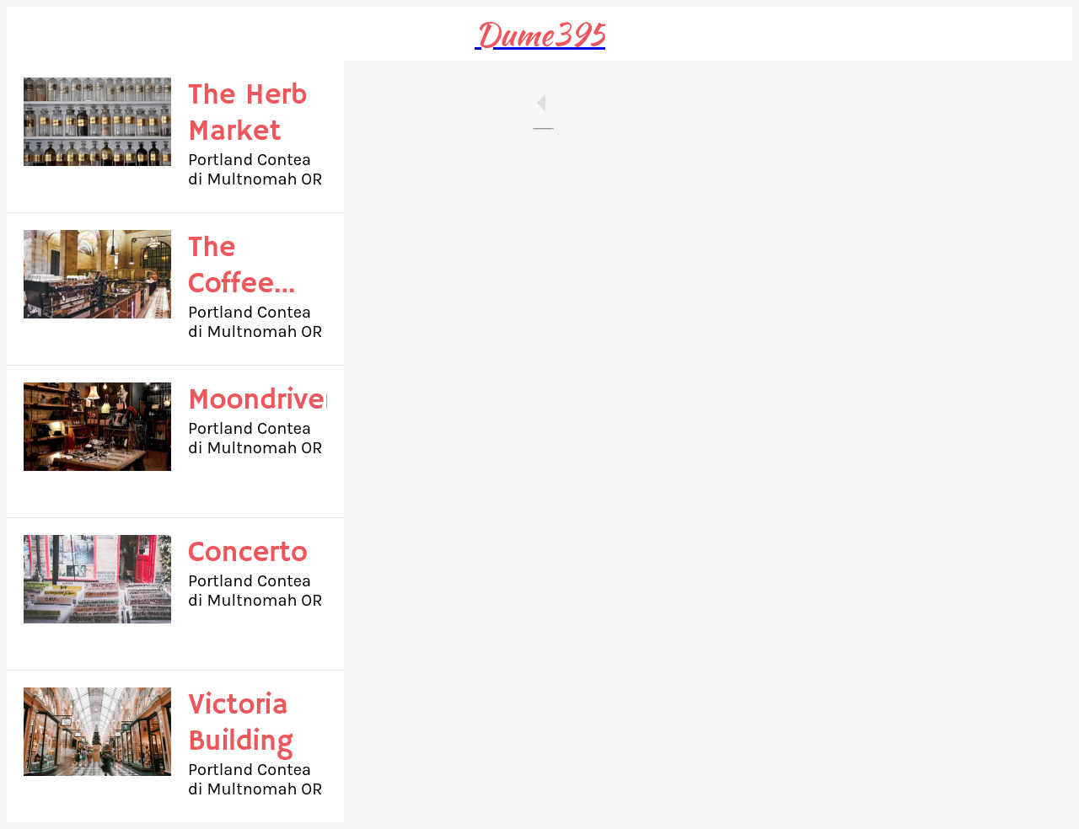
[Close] (33, 33)
